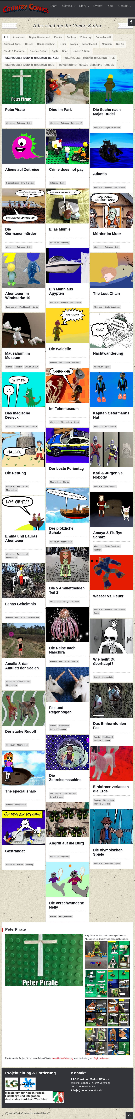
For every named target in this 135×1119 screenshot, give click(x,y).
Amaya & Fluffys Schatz (107, 535)
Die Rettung (15, 475)
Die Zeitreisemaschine (65, 780)
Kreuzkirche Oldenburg (62, 1058)
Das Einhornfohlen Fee (109, 725)
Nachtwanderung (108, 355)
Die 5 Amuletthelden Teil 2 (67, 590)
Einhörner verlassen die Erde (111, 789)
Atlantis (107, 176)
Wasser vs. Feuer (108, 598)
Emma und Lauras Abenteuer (21, 540)
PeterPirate (23, 111)
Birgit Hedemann (101, 1058)
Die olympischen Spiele (108, 852)
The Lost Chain (106, 295)
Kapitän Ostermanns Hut (111, 415)
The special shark (20, 793)
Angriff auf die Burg (66, 845)
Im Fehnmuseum (64, 411)
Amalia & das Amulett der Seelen (22, 668)
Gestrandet (15, 853)
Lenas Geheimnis (20, 606)
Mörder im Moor (107, 236)
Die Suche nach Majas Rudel (107, 114)
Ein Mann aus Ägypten (65, 291)
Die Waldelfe (60, 351)
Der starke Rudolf (20, 733)
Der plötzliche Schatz (63, 530)
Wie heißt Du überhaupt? (111, 663)
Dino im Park (60, 111)
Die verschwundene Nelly (66, 905)
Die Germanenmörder (20, 233)
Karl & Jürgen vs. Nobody (108, 475)
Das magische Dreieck (20, 415)
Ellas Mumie (62, 231)
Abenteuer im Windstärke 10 (17, 295)
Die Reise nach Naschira (66, 650)
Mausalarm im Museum (21, 355)
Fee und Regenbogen (60, 712)
